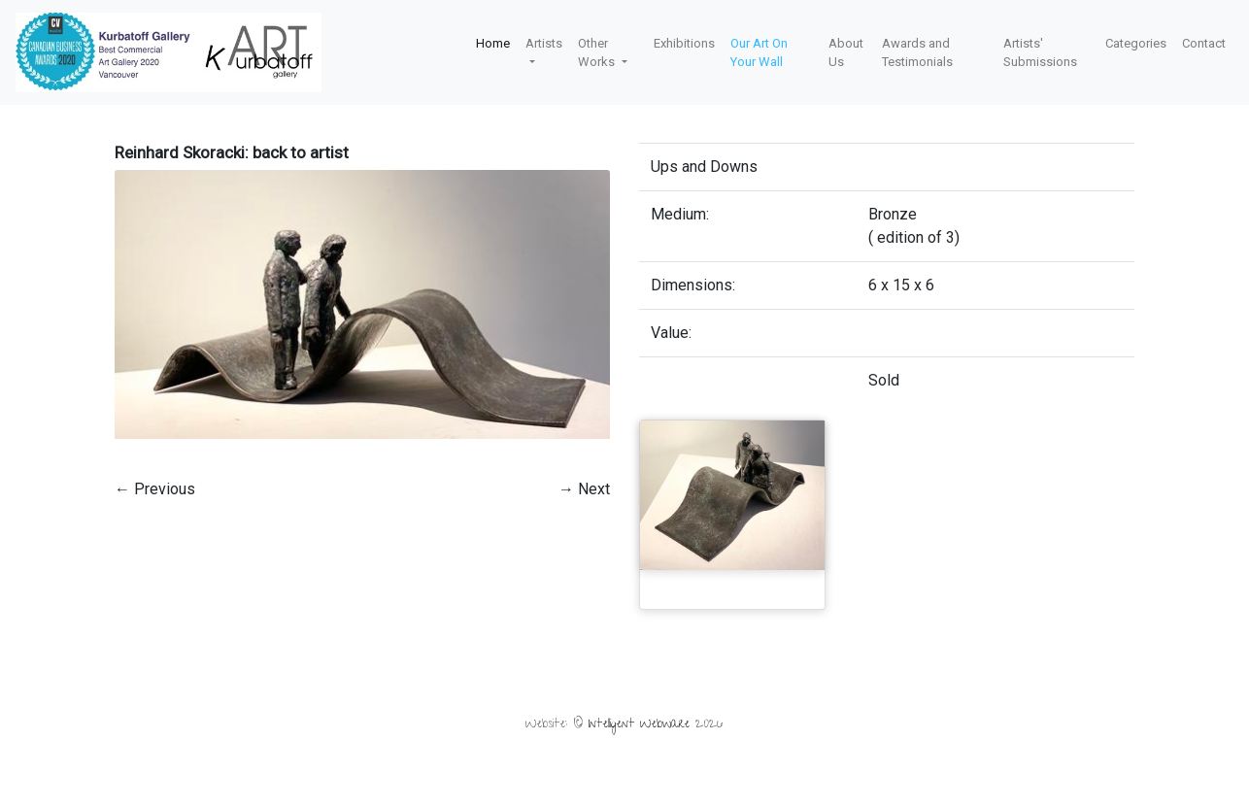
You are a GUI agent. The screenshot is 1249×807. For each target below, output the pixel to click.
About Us (845, 53)
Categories (1135, 43)
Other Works (598, 53)
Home (493, 43)
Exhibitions (684, 43)
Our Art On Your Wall (759, 53)
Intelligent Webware (639, 725)
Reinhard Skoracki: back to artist (232, 152)
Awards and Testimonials (917, 53)
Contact (1204, 43)
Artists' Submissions (1040, 53)
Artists (543, 43)
